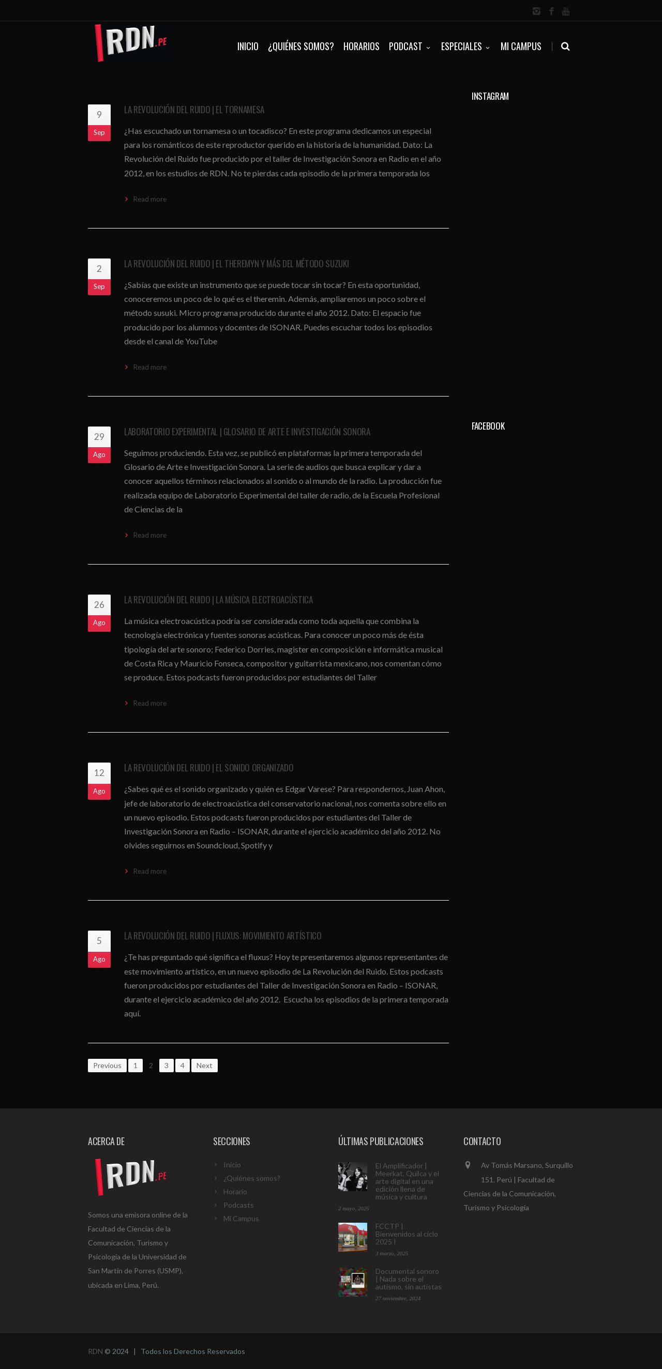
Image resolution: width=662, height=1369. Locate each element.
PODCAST (410, 46)
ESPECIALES (466, 46)
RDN (95, 1351)
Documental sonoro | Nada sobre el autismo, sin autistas (408, 1279)
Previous (107, 1065)
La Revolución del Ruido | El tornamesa (194, 109)
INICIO (248, 46)
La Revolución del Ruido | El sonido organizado (208, 767)
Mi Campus (521, 46)
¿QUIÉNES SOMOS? (301, 46)
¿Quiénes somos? (251, 1178)
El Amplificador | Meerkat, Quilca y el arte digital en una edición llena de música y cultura (407, 1181)
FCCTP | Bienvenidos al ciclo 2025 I (406, 1234)
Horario (235, 1191)
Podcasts (238, 1204)
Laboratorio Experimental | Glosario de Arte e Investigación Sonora (247, 431)
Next (205, 1065)
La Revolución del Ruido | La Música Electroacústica (218, 599)
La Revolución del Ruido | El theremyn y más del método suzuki (236, 263)
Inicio (232, 1164)
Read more (150, 199)
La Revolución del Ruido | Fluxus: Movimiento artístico (223, 935)
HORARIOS (361, 46)
